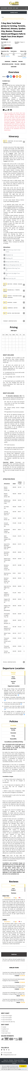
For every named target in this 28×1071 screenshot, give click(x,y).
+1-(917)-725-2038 (6, 1052)
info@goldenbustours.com (8, 1054)
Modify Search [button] (14, 12)
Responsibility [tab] (13, 738)
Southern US (5, 1029)
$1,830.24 (20, 989)
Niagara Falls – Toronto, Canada (13, 290)
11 (23, 339)
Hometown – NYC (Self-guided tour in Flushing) (13, 141)
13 (6, 342)
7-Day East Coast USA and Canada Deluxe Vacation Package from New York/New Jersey (13, 979)
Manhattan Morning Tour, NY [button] (13, 269)
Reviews (23, 64)
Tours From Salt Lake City (8, 1021)
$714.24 (21, 1002)
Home (3, 17)
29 (3, 336)
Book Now (13, 66)
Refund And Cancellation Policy (9, 1061)
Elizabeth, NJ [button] (9, 255)
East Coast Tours (6, 1033)
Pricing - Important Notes (9, 662)
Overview (7, 61)
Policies (17, 64)
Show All (7, 56)
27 (6, 349)
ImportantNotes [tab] (13, 682)
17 (20, 342)
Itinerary (14, 61)
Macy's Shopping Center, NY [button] (14, 265)
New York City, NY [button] (11, 278)
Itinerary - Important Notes (10, 321)
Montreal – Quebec (10, 302)
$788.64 (21, 995)
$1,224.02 (20, 982)
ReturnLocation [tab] (13, 677)
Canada (3, 1027)
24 (20, 346)
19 (3, 346)
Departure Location (7, 64)
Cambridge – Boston (10, 308)
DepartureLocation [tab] (13, 673)
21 (10, 346)
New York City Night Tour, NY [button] (13, 274)
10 (20, 339)
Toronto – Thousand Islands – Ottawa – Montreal (13, 296)
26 (3, 349)
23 (17, 346)
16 (17, 342)
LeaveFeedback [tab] (13, 889)
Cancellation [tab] (13, 725)
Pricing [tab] (13, 735)
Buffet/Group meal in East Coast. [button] (13, 250)
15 (13, 342)
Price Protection (22, 1061)
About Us (6, 1060)
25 (23, 346)
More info (24, 1069)
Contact (14, 1063)
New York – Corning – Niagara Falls (13, 284)
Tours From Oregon (6, 1015)
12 (3, 342)
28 (10, 349)
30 (6, 336)
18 (23, 342)
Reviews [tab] (13, 885)
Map (14, 54)
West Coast (4, 1031)
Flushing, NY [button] (9, 258)
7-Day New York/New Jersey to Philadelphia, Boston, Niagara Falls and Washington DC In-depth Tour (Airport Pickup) (13, 986)
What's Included (8, 355)
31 (10, 336)
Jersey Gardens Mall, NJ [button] (12, 261)
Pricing (20, 61)
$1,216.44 (20, 975)
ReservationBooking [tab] (13, 729)
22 (13, 346)
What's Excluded (8, 393)
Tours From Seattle (6, 1017)
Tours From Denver (6, 1019)
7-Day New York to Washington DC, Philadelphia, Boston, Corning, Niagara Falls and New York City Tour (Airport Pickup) (13, 1000)
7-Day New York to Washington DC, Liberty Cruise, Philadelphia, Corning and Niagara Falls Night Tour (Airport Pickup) (13, 993)
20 (6, 346)
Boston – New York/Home (11, 313)
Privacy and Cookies (19, 1060)
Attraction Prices (9, 479)
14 (10, 342)
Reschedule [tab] (13, 732)
